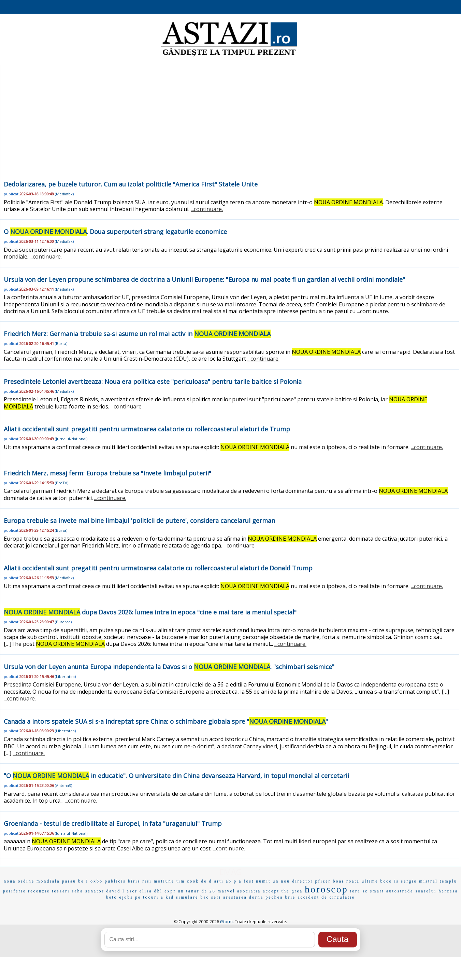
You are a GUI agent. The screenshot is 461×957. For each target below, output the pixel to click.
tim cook (187, 881)
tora (355, 891)
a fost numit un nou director (276, 881)
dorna (256, 897)
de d (206, 881)
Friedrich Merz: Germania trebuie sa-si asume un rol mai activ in (137, 334)
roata (353, 881)
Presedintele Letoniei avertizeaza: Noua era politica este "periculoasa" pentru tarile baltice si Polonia (153, 381)
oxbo (96, 881)
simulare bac (192, 897)
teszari (61, 891)
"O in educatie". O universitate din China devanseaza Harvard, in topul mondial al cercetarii (176, 776)
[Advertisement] (229, 128)
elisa (146, 891)
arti (219, 881)
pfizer (323, 881)
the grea (292, 891)
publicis (115, 881)
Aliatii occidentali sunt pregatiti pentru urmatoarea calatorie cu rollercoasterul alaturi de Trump (147, 429)
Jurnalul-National (71, 438)
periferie (14, 891)
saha (77, 891)
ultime (370, 881)
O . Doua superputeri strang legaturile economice (115, 231)
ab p (231, 881)
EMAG (230, 871)
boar (338, 881)
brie (290, 897)
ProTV (61, 482)
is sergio (405, 881)
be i (83, 881)
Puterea (63, 621)
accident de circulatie (326, 897)
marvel (226, 891)
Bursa (61, 343)
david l (115, 891)
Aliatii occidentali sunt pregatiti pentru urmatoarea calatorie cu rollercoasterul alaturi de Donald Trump (158, 568)
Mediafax (64, 193)
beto (111, 897)
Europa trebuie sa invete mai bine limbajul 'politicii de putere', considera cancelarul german (139, 520)
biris (134, 881)
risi (147, 881)
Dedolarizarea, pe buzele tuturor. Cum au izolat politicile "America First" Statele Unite (131, 184)
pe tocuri (147, 897)
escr (132, 891)
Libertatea (65, 676)
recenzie (39, 891)
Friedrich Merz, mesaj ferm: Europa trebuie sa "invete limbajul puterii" (107, 473)
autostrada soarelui (411, 891)
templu (448, 881)
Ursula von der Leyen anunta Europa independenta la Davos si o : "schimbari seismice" (169, 667)
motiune (164, 881)
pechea (274, 897)
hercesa (448, 891)
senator (94, 891)
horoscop (326, 889)
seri (216, 897)
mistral (428, 881)
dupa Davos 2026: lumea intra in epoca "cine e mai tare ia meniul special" (150, 612)
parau (69, 881)
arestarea (235, 897)
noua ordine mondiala (32, 881)
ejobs (126, 897)
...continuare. (207, 209)
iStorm (226, 922)
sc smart (373, 891)
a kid (167, 897)
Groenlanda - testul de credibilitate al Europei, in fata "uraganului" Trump (113, 823)
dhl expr (165, 891)
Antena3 (63, 785)
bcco (386, 881)
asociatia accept (258, 891)
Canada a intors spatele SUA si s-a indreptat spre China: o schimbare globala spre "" (166, 721)
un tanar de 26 (197, 891)
